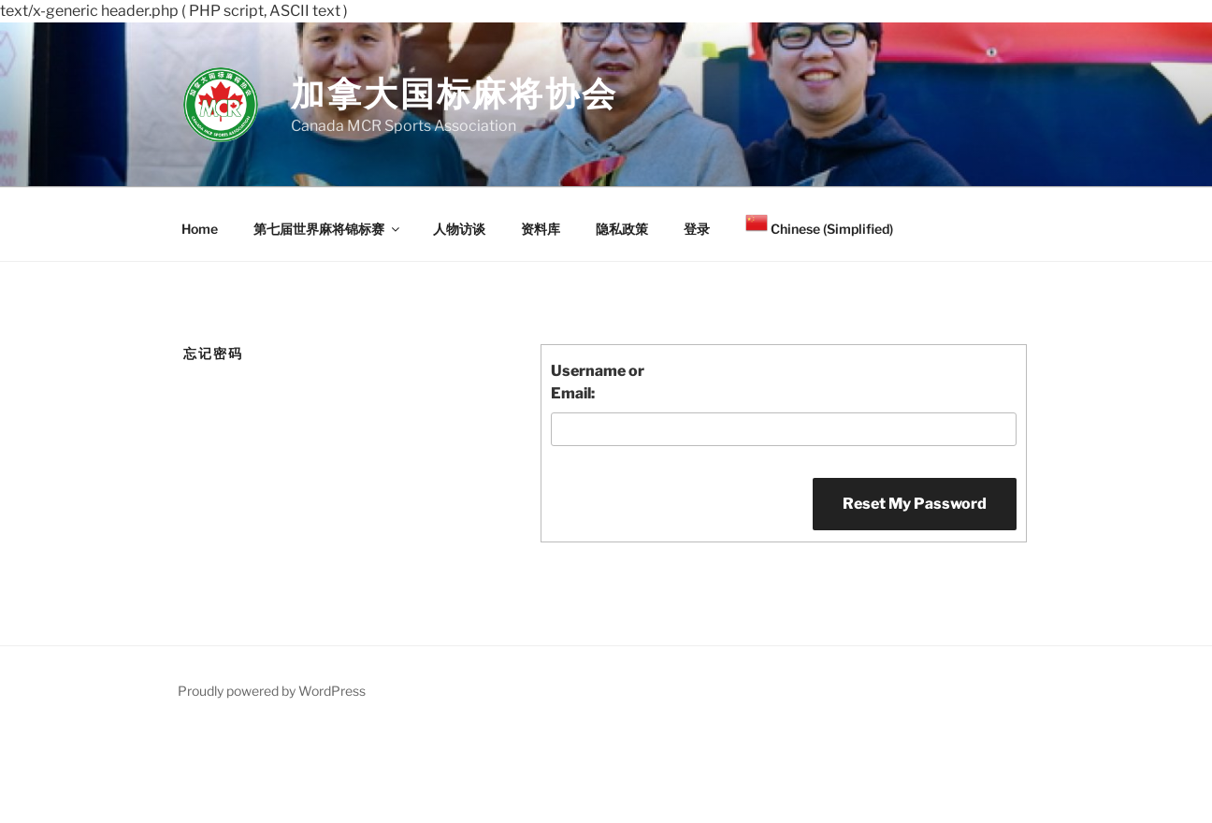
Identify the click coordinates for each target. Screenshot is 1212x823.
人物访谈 (459, 229)
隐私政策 (622, 229)
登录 (697, 229)
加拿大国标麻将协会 (454, 93)
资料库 (540, 229)
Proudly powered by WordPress (272, 691)
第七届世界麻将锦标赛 (327, 229)
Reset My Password (915, 504)
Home (199, 229)
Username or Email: (597, 382)
